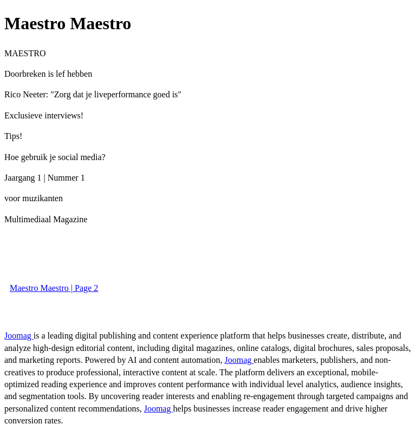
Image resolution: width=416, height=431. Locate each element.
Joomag (19, 335)
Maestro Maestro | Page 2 (54, 288)
